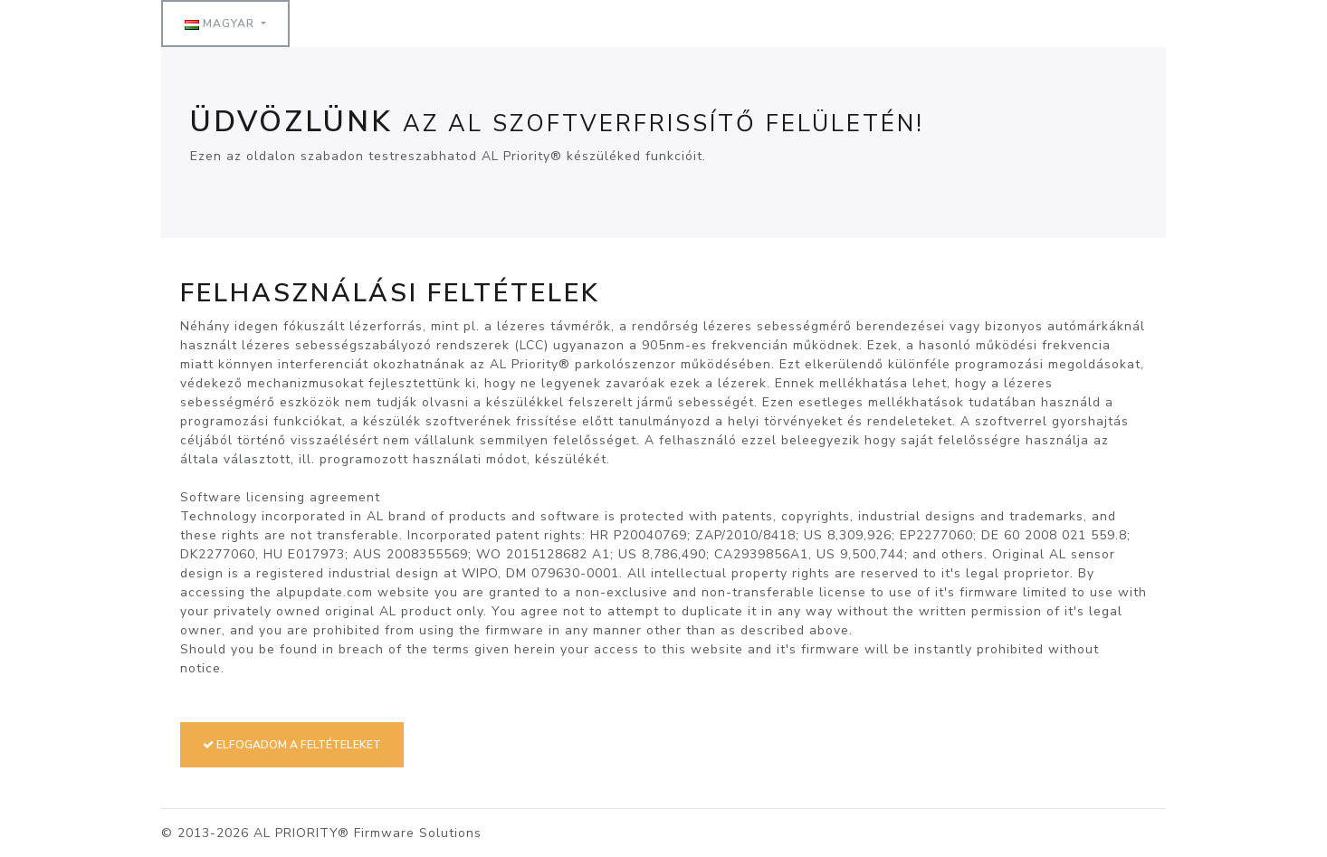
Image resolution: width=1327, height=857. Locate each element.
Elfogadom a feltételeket (292, 745)
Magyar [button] (221, 23)
